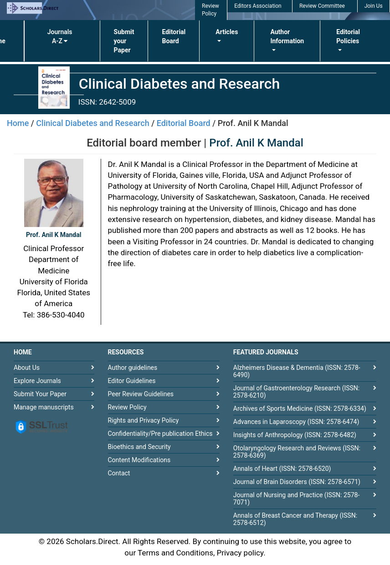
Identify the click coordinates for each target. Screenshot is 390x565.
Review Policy (127, 407)
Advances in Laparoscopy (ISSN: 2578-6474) (296, 421)
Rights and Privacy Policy (143, 420)
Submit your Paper (124, 41)
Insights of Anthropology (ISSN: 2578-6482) (294, 435)
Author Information (287, 36)
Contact (119, 473)
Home (18, 123)
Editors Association (257, 6)
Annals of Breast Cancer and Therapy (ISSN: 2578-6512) (295, 519)
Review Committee (322, 6)
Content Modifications (139, 460)
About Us (27, 367)
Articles (227, 31)
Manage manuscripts (44, 407)
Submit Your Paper (40, 394)
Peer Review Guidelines (141, 394)
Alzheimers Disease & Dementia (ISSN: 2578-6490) (296, 371)
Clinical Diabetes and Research (92, 123)
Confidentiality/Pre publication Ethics (160, 433)
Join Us (373, 6)
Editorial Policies (348, 36)
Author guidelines (133, 367)
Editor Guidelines (132, 380)
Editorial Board (173, 36)
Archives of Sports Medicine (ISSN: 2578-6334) (299, 408)
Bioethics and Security (139, 446)
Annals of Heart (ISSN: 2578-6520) (282, 468)
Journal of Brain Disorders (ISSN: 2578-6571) (296, 481)
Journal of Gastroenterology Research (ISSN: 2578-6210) (296, 391)
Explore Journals (37, 380)
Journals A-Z (59, 36)
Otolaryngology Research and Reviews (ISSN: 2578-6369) (296, 451)
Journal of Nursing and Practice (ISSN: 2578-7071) (296, 498)
